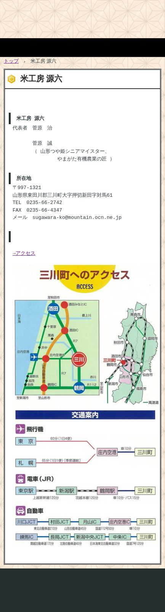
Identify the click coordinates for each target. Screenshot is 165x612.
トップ (11, 61)
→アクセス (24, 251)
